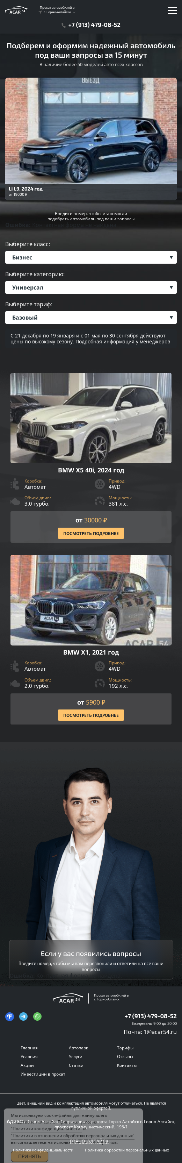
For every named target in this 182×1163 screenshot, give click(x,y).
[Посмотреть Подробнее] (91, 458)
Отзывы (125, 1056)
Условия (29, 1056)
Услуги (75, 1056)
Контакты (127, 1065)
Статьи (76, 1065)
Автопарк (78, 1047)
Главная (29, 1047)
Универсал (27, 287)
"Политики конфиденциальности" (46, 1133)
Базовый (25, 317)
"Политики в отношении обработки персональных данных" (72, 1140)
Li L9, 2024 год (26, 189)
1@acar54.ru (160, 1031)
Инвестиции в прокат (43, 1074)
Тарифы (125, 1047)
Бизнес (22, 257)
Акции (27, 1065)
